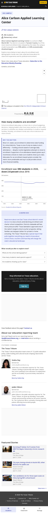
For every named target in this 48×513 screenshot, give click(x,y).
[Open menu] (2, 2)
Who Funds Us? (34, 498)
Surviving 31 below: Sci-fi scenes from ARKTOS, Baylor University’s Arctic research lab (28, 449)
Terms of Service (12, 501)
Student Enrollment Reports (13, 207)
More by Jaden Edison (19, 405)
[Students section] (8, 509)
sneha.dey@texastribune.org (20, 365)
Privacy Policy (38, 501)
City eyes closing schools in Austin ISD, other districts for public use (29, 463)
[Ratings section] (39, 509)
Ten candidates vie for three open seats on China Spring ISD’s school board (28, 477)
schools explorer (8, 6)
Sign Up (24, 286)
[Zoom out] (44, 73)
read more (25, 338)
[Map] (24, 85)
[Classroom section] (24, 509)
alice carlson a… (23, 6)
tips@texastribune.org (9, 338)
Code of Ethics (26, 501)
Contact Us (22, 498)
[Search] (46, 6)
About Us (12, 498)
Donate (24, 503)
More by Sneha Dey (18, 378)
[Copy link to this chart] (45, 169)
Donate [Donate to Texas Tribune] (43, 2)
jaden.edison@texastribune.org (21, 392)
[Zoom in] (44, 70)
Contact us (28, 328)
